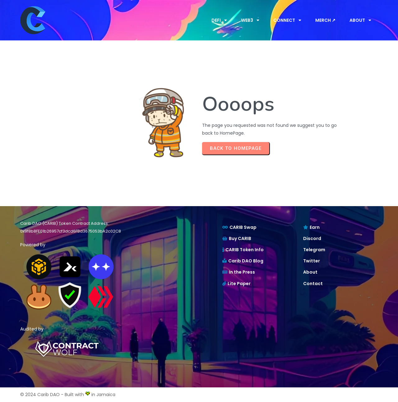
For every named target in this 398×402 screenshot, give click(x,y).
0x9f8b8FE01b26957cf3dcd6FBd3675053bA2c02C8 (70, 231)
